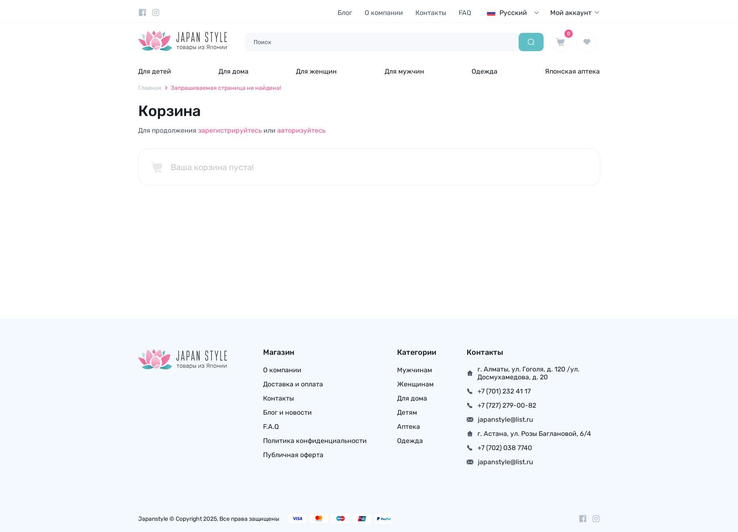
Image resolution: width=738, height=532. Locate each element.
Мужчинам (414, 370)
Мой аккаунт (575, 13)
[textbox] (515, 13)
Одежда (484, 71)
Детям (407, 412)
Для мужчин (404, 71)
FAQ (465, 13)
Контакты (430, 13)
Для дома (233, 71)
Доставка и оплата (293, 384)
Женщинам (415, 384)
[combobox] (515, 13)
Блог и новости (287, 412)
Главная (150, 88)
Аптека (408, 427)
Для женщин (316, 71)
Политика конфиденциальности (315, 441)
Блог (345, 13)
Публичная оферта (293, 455)
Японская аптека (572, 71)
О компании (384, 13)
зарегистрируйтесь (230, 130)
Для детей (154, 71)
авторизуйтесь (301, 130)
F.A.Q (271, 427)
